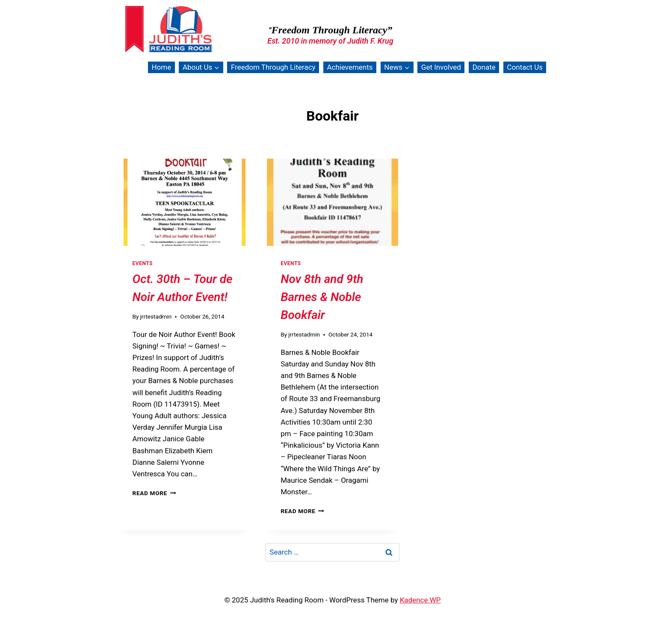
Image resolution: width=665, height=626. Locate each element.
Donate (484, 67)
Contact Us (525, 67)
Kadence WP (420, 600)
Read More (154, 493)
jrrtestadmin (156, 316)
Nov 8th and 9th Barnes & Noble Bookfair (322, 297)
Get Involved (441, 67)
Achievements (349, 67)
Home (161, 67)
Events (143, 263)
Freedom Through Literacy (273, 67)
